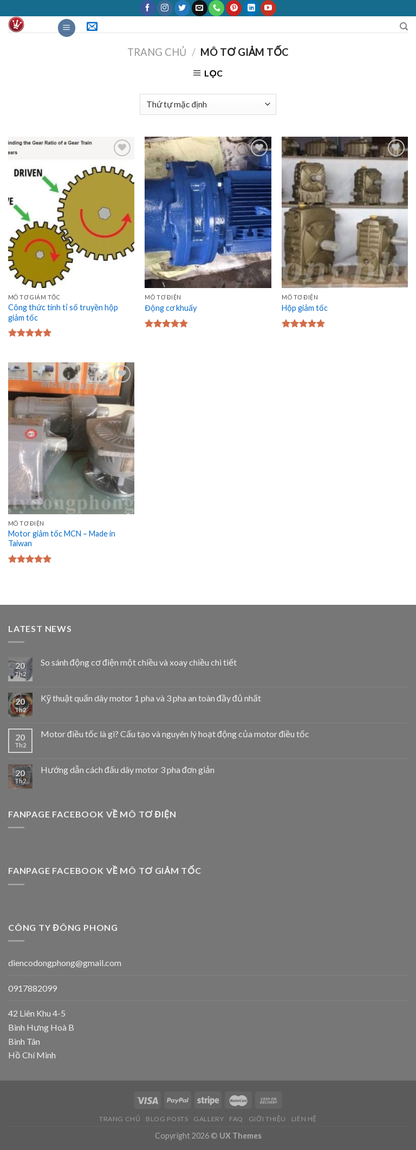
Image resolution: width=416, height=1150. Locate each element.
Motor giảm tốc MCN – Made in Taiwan (61, 538)
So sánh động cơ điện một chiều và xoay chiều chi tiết (139, 662)
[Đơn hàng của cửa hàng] (208, 104)
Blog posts (167, 1119)
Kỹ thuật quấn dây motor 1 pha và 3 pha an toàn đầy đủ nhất (151, 698)
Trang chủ (156, 52)
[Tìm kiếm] (404, 26)
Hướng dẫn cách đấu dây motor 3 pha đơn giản (127, 769)
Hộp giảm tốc (305, 307)
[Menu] (66, 28)
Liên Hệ (304, 1119)
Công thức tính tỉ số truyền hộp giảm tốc (63, 312)
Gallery (208, 1119)
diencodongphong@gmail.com (64, 962)
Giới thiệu (267, 1119)
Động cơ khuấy (170, 307)
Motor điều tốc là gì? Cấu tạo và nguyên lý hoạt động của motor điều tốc (175, 734)
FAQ (236, 1119)
